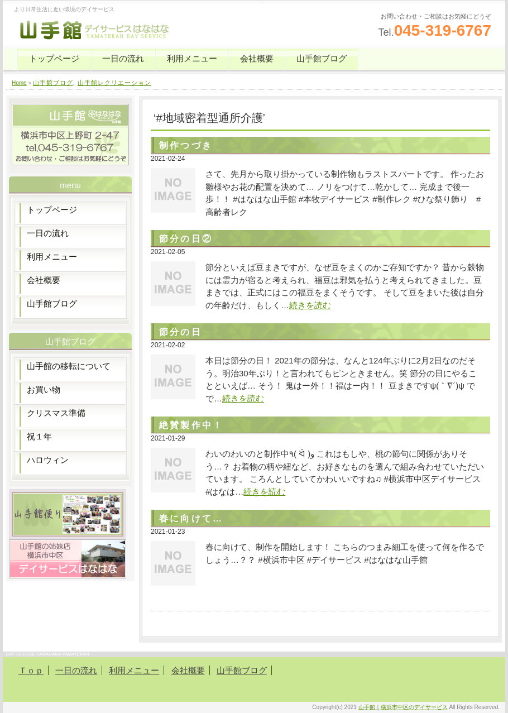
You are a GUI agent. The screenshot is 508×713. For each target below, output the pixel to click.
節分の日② (186, 238)
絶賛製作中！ (191, 425)
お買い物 (43, 389)
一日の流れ (123, 58)
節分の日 (180, 332)
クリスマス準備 (56, 413)
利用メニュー (192, 58)
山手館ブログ (321, 58)
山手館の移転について (69, 366)
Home (19, 83)
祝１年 (39, 436)
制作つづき (186, 145)
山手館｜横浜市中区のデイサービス (403, 707)
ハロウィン (48, 460)
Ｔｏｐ (31, 670)
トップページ (54, 58)
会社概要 (257, 58)
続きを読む (310, 305)
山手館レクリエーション (114, 82)
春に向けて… (191, 518)
